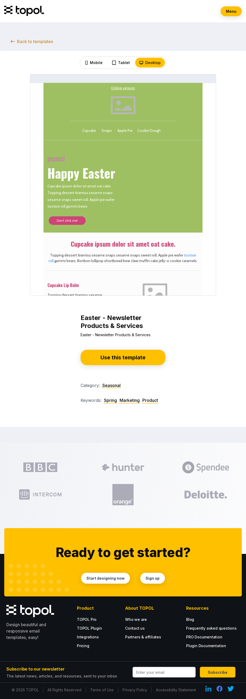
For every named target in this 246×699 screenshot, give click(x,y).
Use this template (123, 357)
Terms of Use (102, 690)
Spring (110, 400)
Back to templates (32, 41)
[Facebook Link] (219, 689)
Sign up (153, 578)
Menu (231, 11)
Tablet (121, 62)
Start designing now (105, 578)
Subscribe (217, 672)
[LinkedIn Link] (208, 689)
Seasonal (111, 385)
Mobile (94, 62)
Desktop (150, 62)
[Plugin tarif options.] (98, 628)
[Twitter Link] (231, 689)
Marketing (129, 400)
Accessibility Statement (176, 690)
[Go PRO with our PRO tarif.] (94, 619)
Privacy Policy (134, 690)
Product (150, 400)
